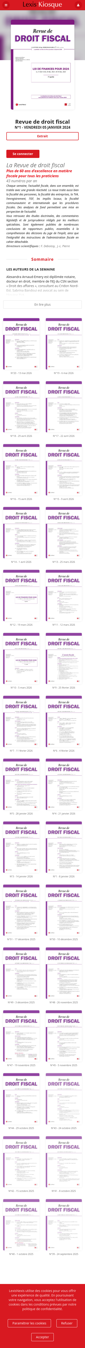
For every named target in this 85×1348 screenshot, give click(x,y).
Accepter (42, 1337)
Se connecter (23, 154)
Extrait (42, 136)
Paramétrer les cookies (29, 1323)
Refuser (67, 1323)
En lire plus (42, 304)
